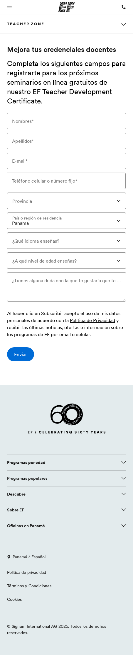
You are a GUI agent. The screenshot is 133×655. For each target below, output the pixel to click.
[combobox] (66, 201)
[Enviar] (20, 354)
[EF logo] (67, 420)
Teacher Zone (25, 23)
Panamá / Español (26, 557)
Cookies (14, 599)
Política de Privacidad (92, 321)
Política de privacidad (26, 572)
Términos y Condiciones (29, 586)
